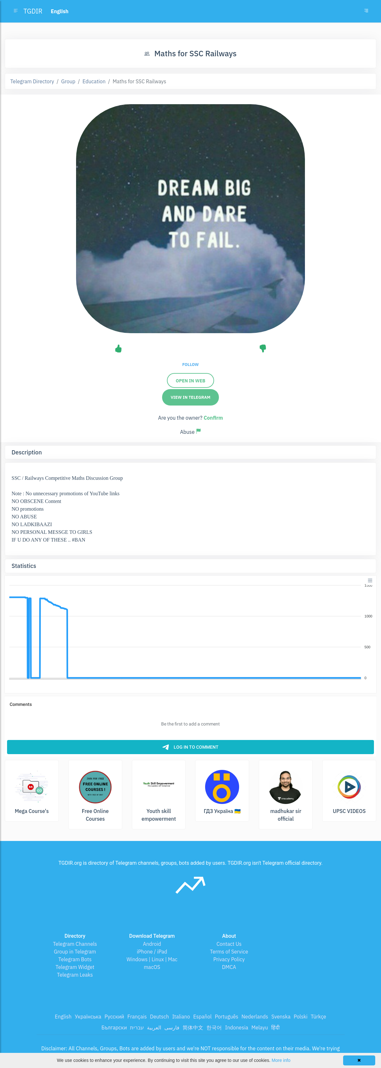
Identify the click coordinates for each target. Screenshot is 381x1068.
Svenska (280, 1016)
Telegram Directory (32, 81)
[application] (190, 632)
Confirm (213, 418)
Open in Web (190, 381)
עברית (137, 1027)
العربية (154, 1027)
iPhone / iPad (152, 951)
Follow (190, 364)
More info (281, 1060)
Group (68, 81)
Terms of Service (229, 951)
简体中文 (193, 1027)
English (63, 1016)
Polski (300, 1016)
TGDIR (32, 11)
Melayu (259, 1027)
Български (114, 1027)
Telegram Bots (74, 959)
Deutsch (159, 1016)
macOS (152, 967)
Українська (88, 1016)
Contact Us (228, 944)
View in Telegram (191, 397)
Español (202, 1016)
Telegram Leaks (75, 975)
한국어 (214, 1027)
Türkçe (318, 1016)
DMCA (229, 967)
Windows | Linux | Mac (152, 959)
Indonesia (236, 1027)
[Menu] (370, 580)
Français (137, 1016)
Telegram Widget (75, 967)
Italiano (181, 1016)
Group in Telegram (75, 951)
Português (226, 1016)
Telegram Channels (75, 944)
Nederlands (254, 1016)
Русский (114, 1016)
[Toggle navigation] (366, 11)
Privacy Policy (229, 959)
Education (94, 81)
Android (152, 944)
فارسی (171, 1027)
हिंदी (275, 1027)
